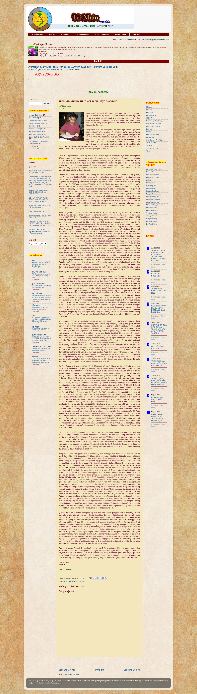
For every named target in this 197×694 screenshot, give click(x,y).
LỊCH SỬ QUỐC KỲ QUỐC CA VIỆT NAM (47, 70)
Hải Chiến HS (33, 126)
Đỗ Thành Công (151, 224)
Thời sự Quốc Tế (152, 148)
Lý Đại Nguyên (151, 186)
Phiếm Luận (150, 137)
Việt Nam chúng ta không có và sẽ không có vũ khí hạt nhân (41, 276)
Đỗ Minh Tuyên (151, 221)
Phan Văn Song (151, 207)
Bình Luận (65, 34)
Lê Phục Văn (150, 183)
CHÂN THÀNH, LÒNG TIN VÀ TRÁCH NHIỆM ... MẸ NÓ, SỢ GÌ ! (158, 418)
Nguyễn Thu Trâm (152, 191)
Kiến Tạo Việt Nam (152, 134)
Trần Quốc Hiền (151, 216)
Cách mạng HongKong (154, 121)
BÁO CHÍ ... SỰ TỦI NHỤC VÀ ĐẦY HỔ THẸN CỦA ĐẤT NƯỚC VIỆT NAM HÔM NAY (40, 231)
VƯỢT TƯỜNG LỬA (46, 74)
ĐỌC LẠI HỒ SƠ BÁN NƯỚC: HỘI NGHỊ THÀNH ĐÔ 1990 (40, 172)
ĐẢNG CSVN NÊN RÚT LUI (41, 329)
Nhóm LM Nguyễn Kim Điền (155, 205)
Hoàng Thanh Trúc (152, 174)
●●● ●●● (31, 75)
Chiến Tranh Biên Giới (36, 120)
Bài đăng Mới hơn (67, 670)
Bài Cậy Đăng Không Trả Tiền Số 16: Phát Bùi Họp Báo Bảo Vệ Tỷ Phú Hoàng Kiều (41, 339)
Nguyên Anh (150, 188)
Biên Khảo (149, 110)
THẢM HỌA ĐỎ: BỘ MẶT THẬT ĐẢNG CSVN (72, 67)
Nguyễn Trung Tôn (152, 196)
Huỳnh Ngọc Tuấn (152, 177)
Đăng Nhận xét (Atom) (72, 674)
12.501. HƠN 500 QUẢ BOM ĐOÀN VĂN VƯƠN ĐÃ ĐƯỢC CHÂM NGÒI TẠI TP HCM (41, 360)
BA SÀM (35, 356)
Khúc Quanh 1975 (102, 34)
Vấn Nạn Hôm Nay (82, 34)
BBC (33, 260)
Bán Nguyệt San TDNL (154, 169)
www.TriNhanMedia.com (124, 40)
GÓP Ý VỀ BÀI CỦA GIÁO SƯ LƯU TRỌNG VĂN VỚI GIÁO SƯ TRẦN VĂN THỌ (158, 329)
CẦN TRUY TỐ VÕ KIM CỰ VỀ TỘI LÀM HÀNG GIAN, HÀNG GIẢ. (158, 309)
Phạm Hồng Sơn (152, 210)
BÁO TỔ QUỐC (37, 293)
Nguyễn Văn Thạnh (153, 202)
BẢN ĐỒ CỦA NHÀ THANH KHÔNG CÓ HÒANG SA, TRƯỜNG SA (38, 192)
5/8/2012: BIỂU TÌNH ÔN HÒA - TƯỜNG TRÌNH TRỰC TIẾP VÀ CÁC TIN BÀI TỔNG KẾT (39, 223)
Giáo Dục (82, 581)
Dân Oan (149, 129)
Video (148, 151)
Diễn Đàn (136, 34)
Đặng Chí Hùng (151, 218)
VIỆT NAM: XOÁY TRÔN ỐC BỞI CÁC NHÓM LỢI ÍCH (40, 206)
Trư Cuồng (32, 146)
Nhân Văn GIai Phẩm (36, 134)
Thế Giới (149, 145)
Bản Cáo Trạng (34, 118)
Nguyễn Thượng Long (153, 194)
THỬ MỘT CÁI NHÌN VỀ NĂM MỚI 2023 (158, 291)
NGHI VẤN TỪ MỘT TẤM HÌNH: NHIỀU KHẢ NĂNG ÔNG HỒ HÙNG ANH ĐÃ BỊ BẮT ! (40, 200)
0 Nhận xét (155, 265)
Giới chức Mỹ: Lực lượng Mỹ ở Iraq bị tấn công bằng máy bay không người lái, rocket (41, 319)
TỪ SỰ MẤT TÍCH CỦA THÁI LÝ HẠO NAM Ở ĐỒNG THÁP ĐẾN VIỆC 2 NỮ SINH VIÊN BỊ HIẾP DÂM (158, 256)
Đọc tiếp (82, 56)
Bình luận (67, 581)
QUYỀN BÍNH (33, 167)
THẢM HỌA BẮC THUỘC (40, 67)
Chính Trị (149, 118)
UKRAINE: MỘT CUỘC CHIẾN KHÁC (157, 399)
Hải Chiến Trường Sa (36, 129)
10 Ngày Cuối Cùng (35, 115)
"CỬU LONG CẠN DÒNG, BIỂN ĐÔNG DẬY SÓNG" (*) (159, 363)
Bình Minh (149, 172)
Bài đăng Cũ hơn (132, 670)
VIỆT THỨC (36, 305)
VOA (33, 315)
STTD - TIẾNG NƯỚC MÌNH (156, 275)
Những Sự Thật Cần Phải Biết (39, 137)
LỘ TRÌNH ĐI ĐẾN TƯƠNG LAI (39, 212)
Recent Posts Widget (162, 431)
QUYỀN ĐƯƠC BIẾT (39, 284)
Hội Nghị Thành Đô (35, 131)
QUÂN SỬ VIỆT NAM (39, 335)
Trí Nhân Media (37, 34)
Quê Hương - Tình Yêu (154, 140)
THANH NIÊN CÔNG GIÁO (41, 346)
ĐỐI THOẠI (35, 327)
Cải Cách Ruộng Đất (153, 126)
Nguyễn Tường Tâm (153, 199)
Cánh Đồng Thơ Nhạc (153, 123)
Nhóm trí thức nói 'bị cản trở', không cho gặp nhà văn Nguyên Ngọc (41, 264)
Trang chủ (99, 670)
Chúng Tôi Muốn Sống (36, 123)
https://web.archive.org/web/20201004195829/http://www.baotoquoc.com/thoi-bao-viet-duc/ (41, 297)
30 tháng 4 (150, 107)
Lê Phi (148, 180)
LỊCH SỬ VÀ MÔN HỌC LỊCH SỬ (158, 347)
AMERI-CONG (73, 70)
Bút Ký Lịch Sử (120, 34)
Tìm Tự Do (32, 149)
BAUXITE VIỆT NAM (39, 272)
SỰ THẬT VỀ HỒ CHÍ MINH (106, 67)
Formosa (149, 132)
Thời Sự (52, 34)
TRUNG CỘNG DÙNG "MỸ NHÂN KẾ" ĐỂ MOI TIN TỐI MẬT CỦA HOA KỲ (159, 381)
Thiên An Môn (151, 143)
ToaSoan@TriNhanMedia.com (156, 40)
